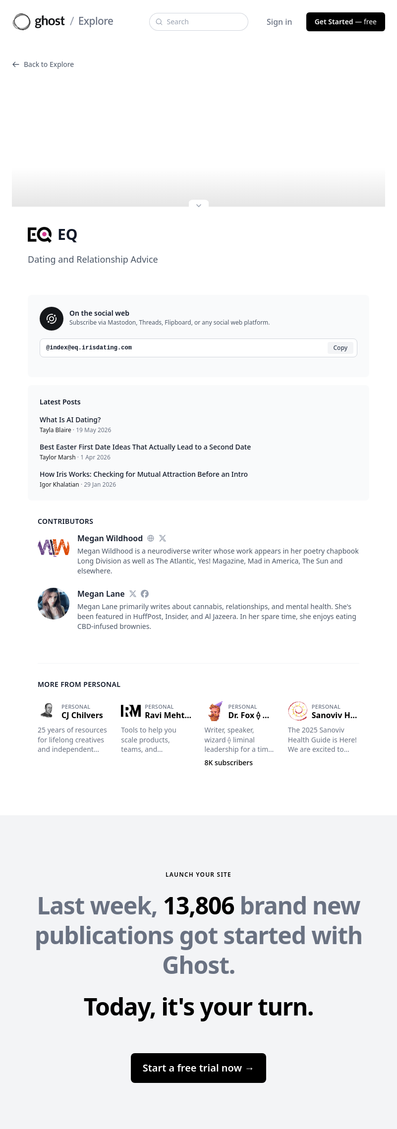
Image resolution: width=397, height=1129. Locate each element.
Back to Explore (43, 64)
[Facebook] (145, 594)
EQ (53, 234)
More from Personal (79, 684)
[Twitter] (163, 538)
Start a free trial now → (199, 1067)
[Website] (151, 538)
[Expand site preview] (199, 207)
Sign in (279, 21)
